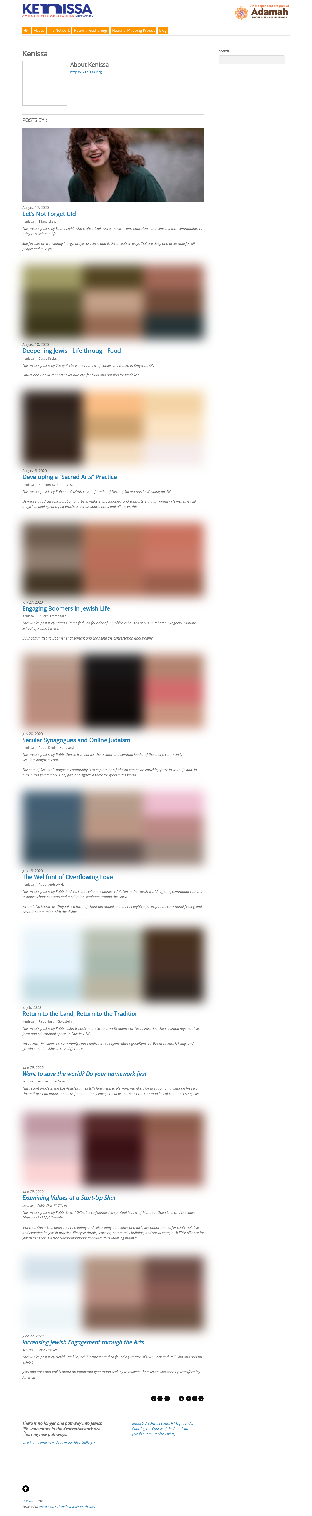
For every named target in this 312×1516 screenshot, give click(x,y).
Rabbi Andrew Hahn (54, 884)
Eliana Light (47, 221)
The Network (59, 30)
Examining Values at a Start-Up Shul (68, 1198)
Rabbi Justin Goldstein (55, 1021)
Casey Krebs (48, 358)
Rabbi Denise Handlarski (57, 747)
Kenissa (28, 221)
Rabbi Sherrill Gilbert (52, 1205)
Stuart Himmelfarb (52, 616)
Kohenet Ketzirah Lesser (57, 484)
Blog (162, 30)
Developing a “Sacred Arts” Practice (69, 477)
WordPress (46, 1506)
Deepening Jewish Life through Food (71, 351)
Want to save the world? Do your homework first (84, 1074)
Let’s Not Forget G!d (49, 214)
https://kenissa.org (86, 72)
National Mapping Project (133, 30)
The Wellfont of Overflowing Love (67, 877)
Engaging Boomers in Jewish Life (66, 608)
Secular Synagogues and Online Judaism (76, 740)
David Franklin (47, 1350)
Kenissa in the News (51, 1081)
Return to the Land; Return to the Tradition (80, 1014)
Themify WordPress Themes (76, 1506)
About (39, 30)
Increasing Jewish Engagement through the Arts (83, 1342)
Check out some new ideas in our (58, 1442)
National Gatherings (91, 30)
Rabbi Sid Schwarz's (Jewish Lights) (162, 1428)
